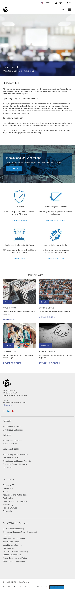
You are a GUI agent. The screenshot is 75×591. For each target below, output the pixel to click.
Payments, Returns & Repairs (15, 464)
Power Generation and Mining (15, 558)
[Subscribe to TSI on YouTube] (13, 411)
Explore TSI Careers (12, 363)
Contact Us (7, 468)
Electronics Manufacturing (13, 529)
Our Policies (8, 498)
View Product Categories (13, 430)
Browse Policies (19, 220)
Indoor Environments (11, 542)
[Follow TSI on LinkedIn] (8, 411)
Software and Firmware (12, 441)
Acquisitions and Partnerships (15, 495)
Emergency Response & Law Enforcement (20, 532)
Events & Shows (46, 308)
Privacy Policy (7, 587)
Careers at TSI (9, 485)
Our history (14, 169)
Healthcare (7, 535)
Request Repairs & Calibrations (15, 455)
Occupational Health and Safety (15, 551)
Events (5, 492)
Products (7, 421)
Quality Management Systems (15, 501)
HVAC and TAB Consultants (14, 538)
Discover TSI (9, 479)
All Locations (7, 405)
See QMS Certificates (55, 220)
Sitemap (27, 587)
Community (7, 511)
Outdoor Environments (12, 555)
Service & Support (11, 449)
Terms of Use (18, 587)
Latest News (8, 488)
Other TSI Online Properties (15, 523)
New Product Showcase (12, 427)
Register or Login (56, 258)
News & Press (9, 308)
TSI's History (8, 505)
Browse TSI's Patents (48, 363)
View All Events (46, 317)
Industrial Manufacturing (12, 545)
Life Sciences (8, 548)
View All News (9, 319)
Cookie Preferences (57, 587)
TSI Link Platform (10, 444)
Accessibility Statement (40, 587)
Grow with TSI (9, 351)
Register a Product (10, 458)
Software (7, 435)
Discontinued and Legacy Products (17, 461)
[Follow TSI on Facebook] (4, 411)
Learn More (19, 258)
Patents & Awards (47, 351)
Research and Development (14, 561)
